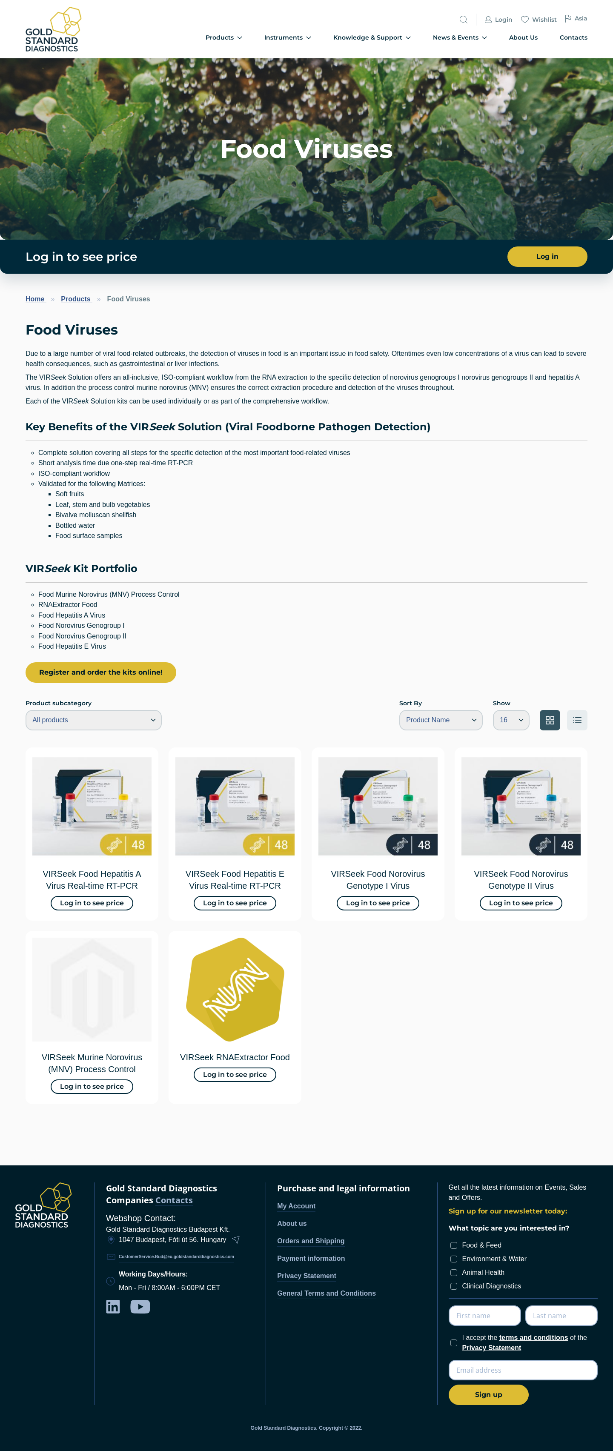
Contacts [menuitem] (573, 37)
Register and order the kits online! (101, 672)
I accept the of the (524, 1342)
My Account (296, 1206)
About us (291, 1223)
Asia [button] (576, 18)
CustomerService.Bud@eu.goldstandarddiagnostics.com (176, 1256)
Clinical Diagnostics (491, 1286)
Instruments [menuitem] (287, 37)
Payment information (311, 1258)
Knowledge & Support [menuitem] (372, 37)
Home (36, 299)
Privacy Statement (306, 1275)
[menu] (354, 38)
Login (499, 19)
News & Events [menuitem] (460, 37)
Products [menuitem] (224, 37)
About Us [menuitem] (523, 37)
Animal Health (483, 1272)
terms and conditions (533, 1337)
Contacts (174, 1200)
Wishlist (539, 19)
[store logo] (68, 29)
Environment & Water (494, 1258)
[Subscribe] (489, 1395)
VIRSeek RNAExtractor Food (235, 1057)
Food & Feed (482, 1245)
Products (76, 299)
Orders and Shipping (310, 1241)
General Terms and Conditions (326, 1293)
